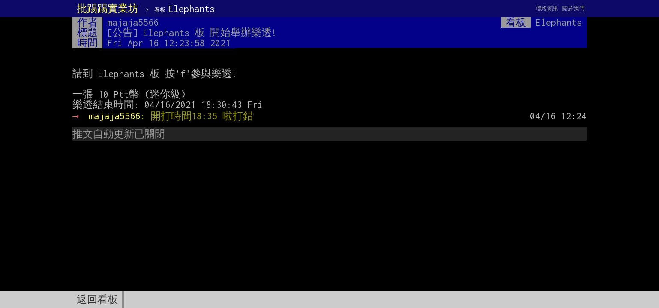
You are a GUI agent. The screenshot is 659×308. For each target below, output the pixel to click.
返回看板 (97, 299)
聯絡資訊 (547, 8)
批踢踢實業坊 (107, 8)
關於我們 (573, 8)
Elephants (184, 8)
